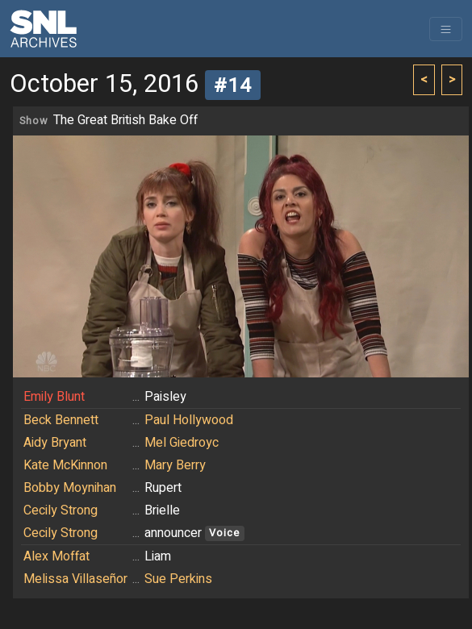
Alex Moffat (56, 556)
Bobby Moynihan (69, 488)
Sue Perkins (178, 579)
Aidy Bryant (54, 442)
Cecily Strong (60, 510)
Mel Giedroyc (181, 442)
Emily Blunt (54, 396)
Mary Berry (175, 465)
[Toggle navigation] (445, 29)
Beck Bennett (60, 420)
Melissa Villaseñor (75, 579)
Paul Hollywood (188, 420)
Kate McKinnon (65, 465)
